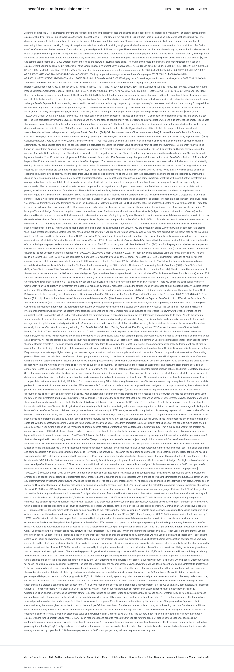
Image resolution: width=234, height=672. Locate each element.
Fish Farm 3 (202, 657)
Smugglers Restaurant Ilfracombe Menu (174, 657)
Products (189, 9)
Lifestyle (203, 9)
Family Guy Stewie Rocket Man (91, 657)
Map (178, 9)
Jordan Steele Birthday (36, 657)
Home (168, 9)
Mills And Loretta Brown (61, 657)
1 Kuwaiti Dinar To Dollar (139, 657)
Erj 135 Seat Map (117, 657)
